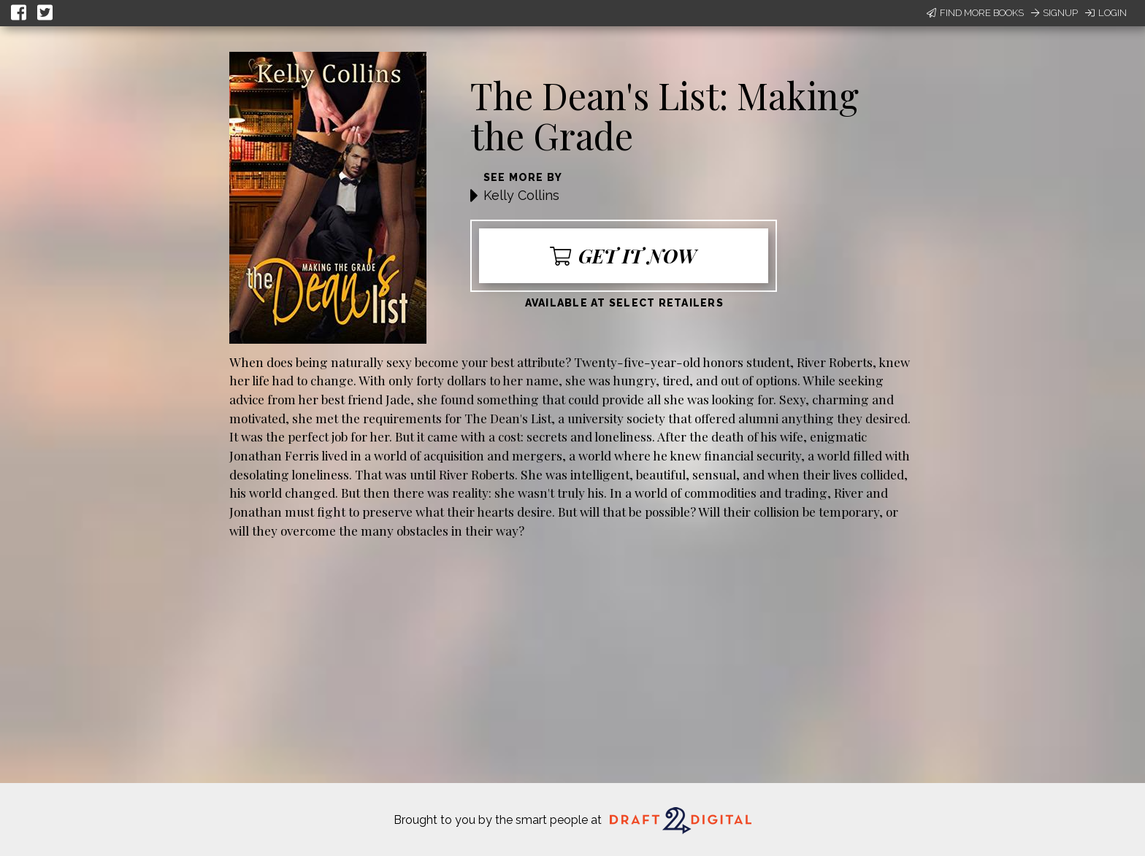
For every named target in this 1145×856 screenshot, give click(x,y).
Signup (1054, 12)
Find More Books (975, 12)
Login (1106, 12)
